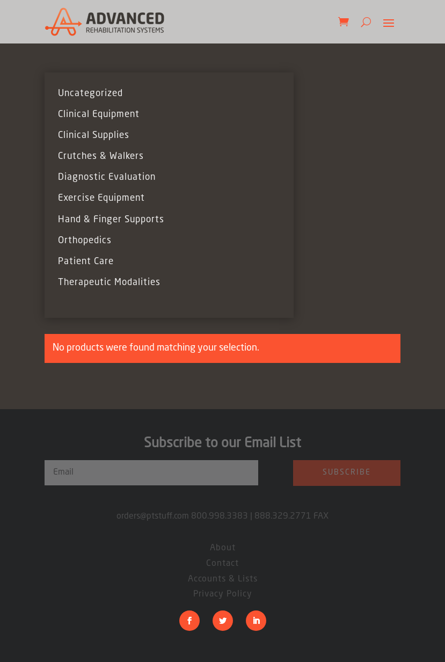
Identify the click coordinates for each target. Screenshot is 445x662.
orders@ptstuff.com (153, 516)
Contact (222, 563)
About (223, 548)
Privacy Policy (222, 594)
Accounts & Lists (223, 579)
